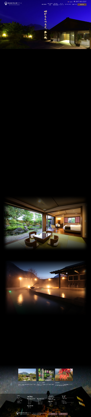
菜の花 (50, 405)
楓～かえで (30, 400)
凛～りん (39, 400)
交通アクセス (19, 398)
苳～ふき (29, 407)
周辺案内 (18, 401)
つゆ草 (50, 404)
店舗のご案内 (65, 398)
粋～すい (39, 399)
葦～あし (29, 406)
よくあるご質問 (19, 400)
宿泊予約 (18, 397)
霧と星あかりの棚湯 (52, 399)
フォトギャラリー (20, 399)
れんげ (56, 404)
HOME (18, 395)
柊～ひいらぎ (30, 399)
